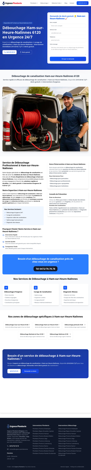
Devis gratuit (25, 52)
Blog (66, 3)
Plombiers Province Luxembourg (42, 443)
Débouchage (44, 3)
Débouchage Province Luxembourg (68, 443)
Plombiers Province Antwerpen (42, 429)
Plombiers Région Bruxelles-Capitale (43, 431)
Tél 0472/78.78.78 (45, 268)
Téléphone (52, 37)
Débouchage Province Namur (66, 446)
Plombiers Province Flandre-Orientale (43, 448)
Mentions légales (65, 466)
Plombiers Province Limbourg (41, 441)
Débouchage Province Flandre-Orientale (69, 448)
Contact (72, 3)
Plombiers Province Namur (40, 446)
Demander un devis (30, 371)
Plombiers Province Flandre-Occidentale (44, 453)
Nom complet (53, 22)
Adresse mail (53, 29)
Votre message (53, 44)
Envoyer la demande (68, 59)
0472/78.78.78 (82, 3)
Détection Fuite (57, 3)
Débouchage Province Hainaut (67, 433)
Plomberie (34, 3)
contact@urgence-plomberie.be (17, 449)
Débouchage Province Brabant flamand (69, 451)
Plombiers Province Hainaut (41, 433)
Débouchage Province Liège (66, 438)
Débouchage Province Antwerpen (68, 429)
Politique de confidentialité (77, 466)
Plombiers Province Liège (40, 438)
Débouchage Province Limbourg (67, 441)
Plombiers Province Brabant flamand (43, 451)
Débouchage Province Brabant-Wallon (69, 436)
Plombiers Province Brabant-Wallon (43, 436)
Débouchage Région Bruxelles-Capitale (69, 431)
